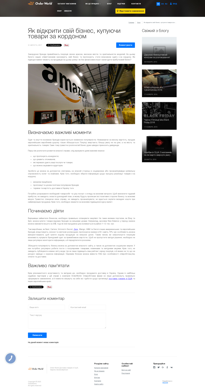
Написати (37, 335)
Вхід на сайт (126, 370)
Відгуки (121, 4)
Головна (131, 22)
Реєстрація (126, 373)
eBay (59, 11)
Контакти (136, 4)
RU (166, 4)
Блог (109, 4)
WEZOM (165, 382)
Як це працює (99, 371)
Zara (76, 229)
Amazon (68, 11)
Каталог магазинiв (67, 4)
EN (162, 4)
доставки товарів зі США (120, 279)
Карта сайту (98, 384)
